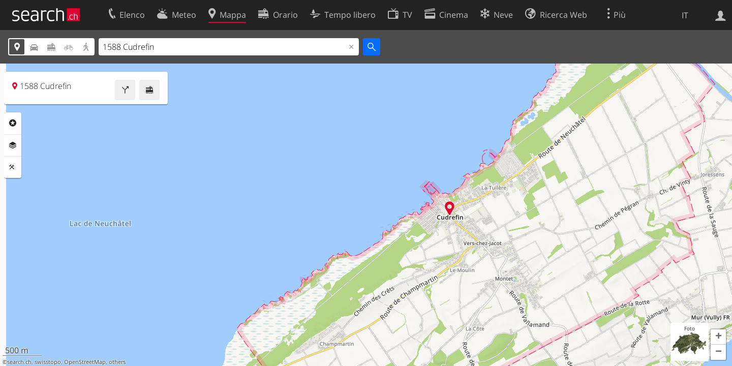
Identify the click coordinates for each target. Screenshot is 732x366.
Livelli (12, 145)
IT (685, 15)
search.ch (19, 361)
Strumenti (12, 167)
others (117, 361)
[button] (718, 337)
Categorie (12, 123)
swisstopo (48, 361)
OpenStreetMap (85, 361)
